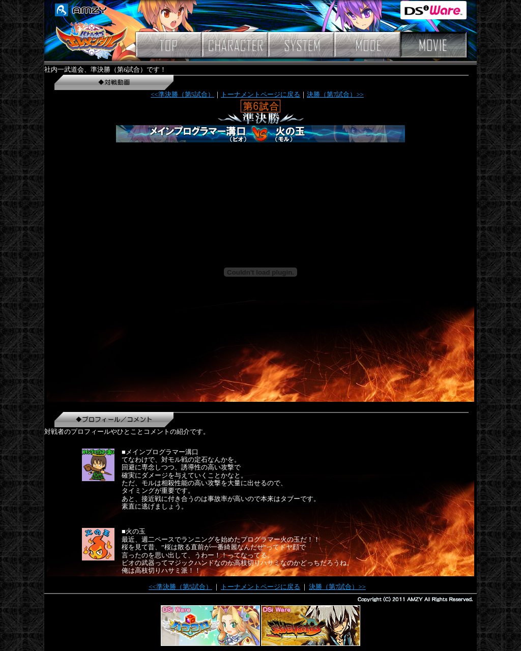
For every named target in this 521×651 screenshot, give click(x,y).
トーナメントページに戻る (260, 94)
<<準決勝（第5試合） (182, 94)
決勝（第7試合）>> (335, 94)
